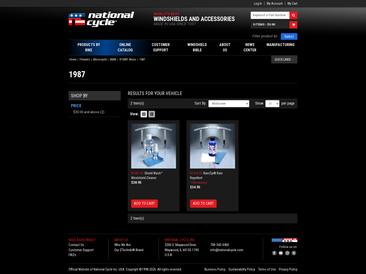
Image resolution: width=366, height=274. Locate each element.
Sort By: (200, 103)
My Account (275, 3)
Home (72, 59)
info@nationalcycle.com (226, 250)
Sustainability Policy (242, 269)
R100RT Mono (128, 59)
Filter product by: (265, 36)
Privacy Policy (288, 269)
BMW (113, 59)
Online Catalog (125, 47)
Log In (258, 3)
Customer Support (81, 250)
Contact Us (76, 245)
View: (134, 114)
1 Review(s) (198, 182)
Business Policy (214, 269)
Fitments (85, 59)
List (151, 114)
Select (289, 36)
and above (86, 112)
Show (259, 103)
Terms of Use (267, 269)
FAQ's (72, 255)
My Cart (292, 3)
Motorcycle (100, 59)
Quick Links (284, 59)
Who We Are (122, 245)
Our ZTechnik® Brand (128, 250)
